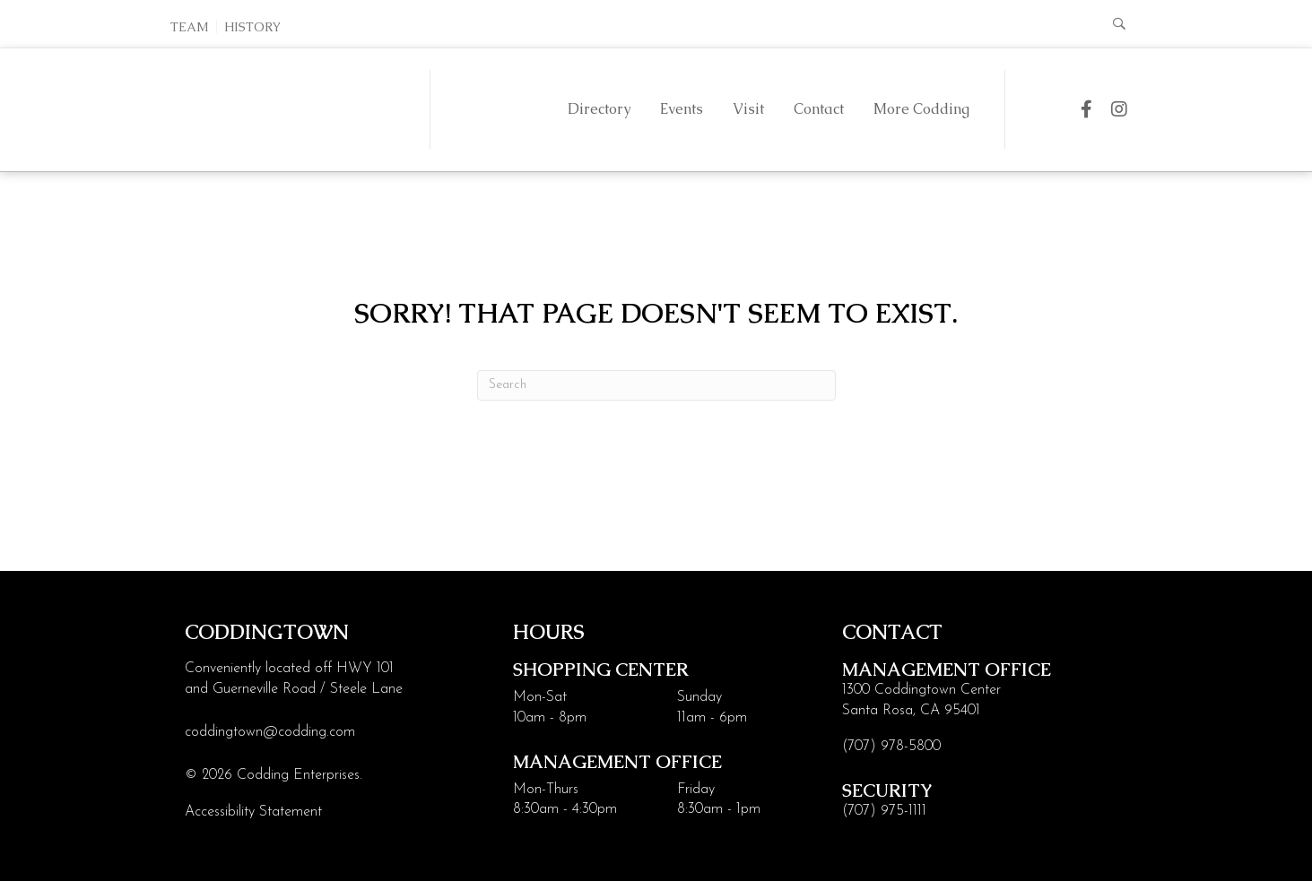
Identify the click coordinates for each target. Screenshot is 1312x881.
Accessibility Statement (253, 812)
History (252, 27)
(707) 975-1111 (884, 811)
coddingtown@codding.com (270, 732)
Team (189, 27)
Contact (818, 108)
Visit (747, 108)
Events (680, 108)
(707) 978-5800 (891, 746)
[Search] (656, 385)
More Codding (921, 108)
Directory (598, 108)
